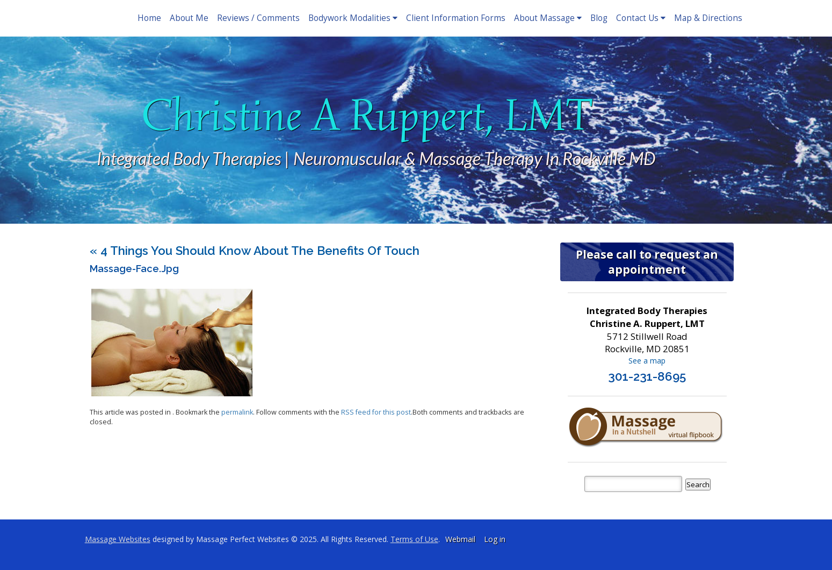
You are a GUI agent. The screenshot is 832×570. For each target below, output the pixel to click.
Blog (598, 18)
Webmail (460, 539)
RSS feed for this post (376, 412)
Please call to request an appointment (647, 262)
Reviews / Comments (258, 18)
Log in (494, 539)
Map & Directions (708, 18)
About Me (189, 18)
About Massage (548, 18)
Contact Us (640, 18)
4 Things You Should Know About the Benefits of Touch (254, 251)
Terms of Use (414, 539)
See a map (646, 360)
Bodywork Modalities (352, 18)
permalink (237, 412)
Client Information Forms (455, 18)
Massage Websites (117, 539)
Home (149, 18)
